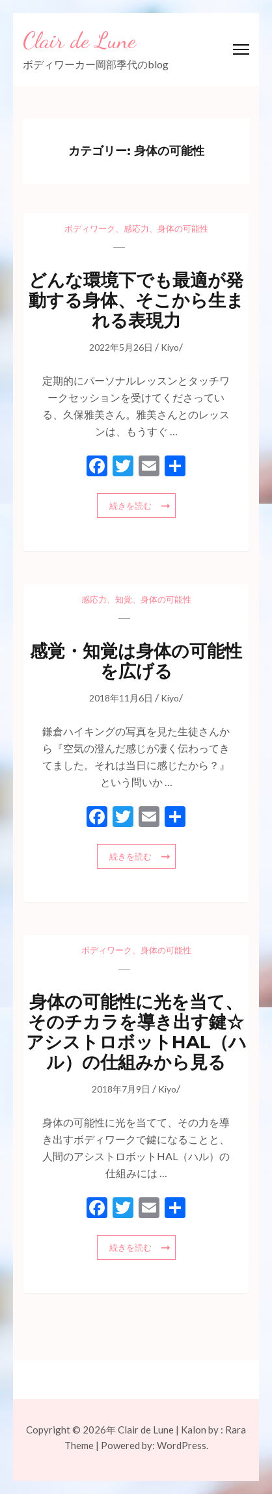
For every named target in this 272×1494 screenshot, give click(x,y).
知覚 (123, 599)
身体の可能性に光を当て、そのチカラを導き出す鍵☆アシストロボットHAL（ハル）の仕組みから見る (136, 1032)
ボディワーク (89, 228)
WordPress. (182, 1445)
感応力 (136, 228)
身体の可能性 (182, 228)
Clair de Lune (79, 40)
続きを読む (130, 505)
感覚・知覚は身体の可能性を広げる (136, 661)
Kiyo (170, 347)
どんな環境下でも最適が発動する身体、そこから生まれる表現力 (136, 300)
